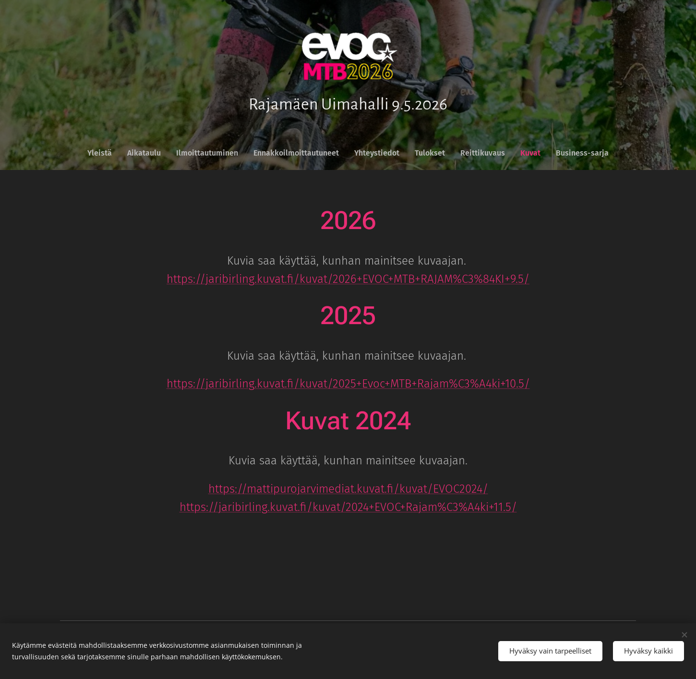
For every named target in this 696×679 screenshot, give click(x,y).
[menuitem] (103, 153)
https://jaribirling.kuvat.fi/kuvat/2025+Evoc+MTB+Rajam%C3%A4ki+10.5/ (348, 384)
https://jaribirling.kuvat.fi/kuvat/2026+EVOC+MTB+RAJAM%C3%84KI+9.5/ (348, 279)
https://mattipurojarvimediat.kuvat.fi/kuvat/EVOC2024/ (348, 489)
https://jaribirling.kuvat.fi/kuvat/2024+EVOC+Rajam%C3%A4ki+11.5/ (348, 507)
